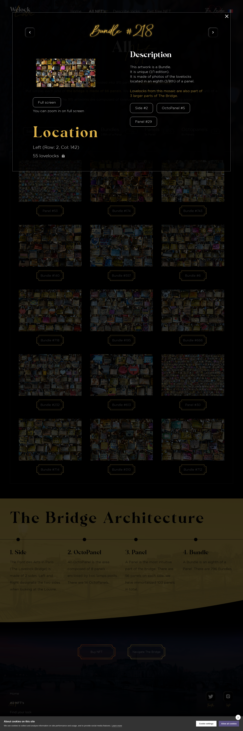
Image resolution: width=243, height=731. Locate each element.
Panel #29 (143, 121)
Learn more (117, 725)
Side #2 (141, 108)
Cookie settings (206, 724)
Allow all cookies (229, 724)
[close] (238, 717)
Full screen (47, 102)
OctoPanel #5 (173, 108)
